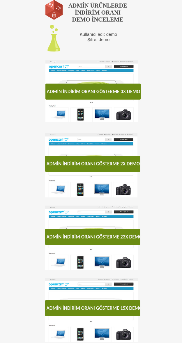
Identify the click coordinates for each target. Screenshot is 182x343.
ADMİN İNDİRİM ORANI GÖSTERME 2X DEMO (93, 164)
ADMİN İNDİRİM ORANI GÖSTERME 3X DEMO (93, 92)
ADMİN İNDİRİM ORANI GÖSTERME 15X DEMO (93, 308)
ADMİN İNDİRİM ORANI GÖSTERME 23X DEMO (93, 237)
